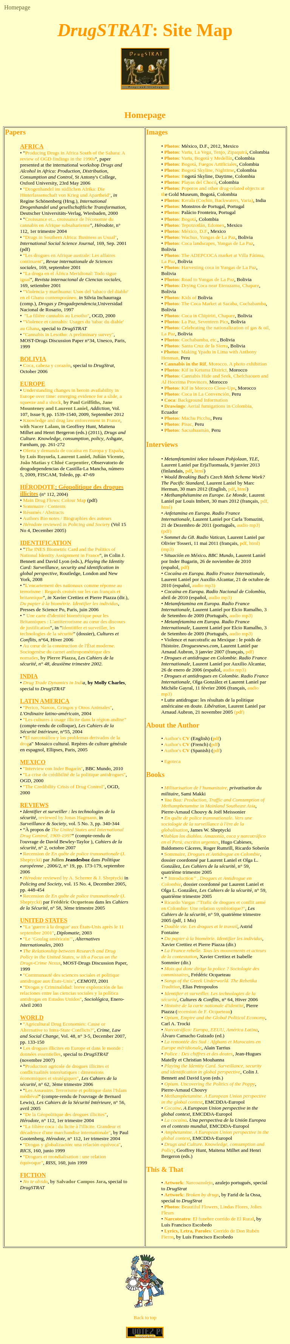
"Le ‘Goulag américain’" (48, 939)
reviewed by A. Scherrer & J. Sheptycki (82, 878)
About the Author (172, 725)
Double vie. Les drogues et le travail (201, 926)
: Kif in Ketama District (203, 370)
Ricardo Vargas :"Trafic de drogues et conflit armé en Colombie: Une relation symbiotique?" (213, 905)
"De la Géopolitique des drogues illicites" (64, 1114)
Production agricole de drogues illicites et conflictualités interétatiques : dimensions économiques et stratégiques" (64, 1072)
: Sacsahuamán (186, 430)
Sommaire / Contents (44, 506)
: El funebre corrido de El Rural (222, 1219)
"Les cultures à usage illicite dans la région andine (73, 719)
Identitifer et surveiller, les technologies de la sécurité (67, 630)
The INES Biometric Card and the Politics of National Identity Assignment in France (68, 552)
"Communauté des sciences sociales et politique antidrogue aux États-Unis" (69, 978)
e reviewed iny (66, 524)
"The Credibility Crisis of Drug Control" (64, 786)
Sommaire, (212, 854)
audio (198, 585)
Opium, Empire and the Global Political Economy (214, 1017)
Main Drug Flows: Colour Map (54, 500)
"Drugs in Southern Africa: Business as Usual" (69, 237)
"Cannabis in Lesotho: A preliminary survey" (68, 334)
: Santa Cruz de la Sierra (196, 346)
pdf (188, 471)
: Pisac (177, 424)
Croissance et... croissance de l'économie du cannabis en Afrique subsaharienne (67, 222)
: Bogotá (187, 219)
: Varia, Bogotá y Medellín (206, 158)
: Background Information (195, 400)
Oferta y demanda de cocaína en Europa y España (72, 456)
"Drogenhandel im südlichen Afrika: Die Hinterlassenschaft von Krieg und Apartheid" (65, 192)
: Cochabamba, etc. (191, 339)
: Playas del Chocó (198, 182)
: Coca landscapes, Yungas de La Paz (208, 243)
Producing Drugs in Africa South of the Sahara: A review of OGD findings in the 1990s (72, 156)
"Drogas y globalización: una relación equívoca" (71, 1144)
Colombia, (242, 406)
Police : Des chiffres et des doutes (198, 1054)
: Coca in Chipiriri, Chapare (199, 315)
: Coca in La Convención (196, 394)
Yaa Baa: (173, 800)
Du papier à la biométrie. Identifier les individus (69, 603)
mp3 (167, 549)
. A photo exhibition (247, 364)
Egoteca (172, 761)
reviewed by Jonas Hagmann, (69, 817)
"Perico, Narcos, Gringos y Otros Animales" (67, 707)
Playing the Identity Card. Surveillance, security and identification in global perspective (211, 1069)
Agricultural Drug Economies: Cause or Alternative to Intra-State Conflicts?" (62, 1027)
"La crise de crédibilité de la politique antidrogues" (74, 774)
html (199, 471)
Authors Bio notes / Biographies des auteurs (66, 518)
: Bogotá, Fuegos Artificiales (208, 164)
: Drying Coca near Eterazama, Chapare (211, 285)
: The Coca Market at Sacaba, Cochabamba (215, 303)
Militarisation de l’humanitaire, (196, 787)
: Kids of (181, 297)
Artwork (173, 1182)
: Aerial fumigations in (197, 406)
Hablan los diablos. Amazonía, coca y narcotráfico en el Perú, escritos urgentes (213, 839)
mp (245, 615)
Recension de (37, 853)
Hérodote (32, 878)
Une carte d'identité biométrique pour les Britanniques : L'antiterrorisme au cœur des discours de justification (72, 621)
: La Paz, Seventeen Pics (196, 321)
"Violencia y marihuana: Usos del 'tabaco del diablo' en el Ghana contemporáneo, (74, 294)
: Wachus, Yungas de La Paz (207, 237)
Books (155, 774)
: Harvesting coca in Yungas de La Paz (217, 267)
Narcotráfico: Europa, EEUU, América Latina (211, 1029)
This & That (164, 1169)
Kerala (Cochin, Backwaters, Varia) (217, 200)
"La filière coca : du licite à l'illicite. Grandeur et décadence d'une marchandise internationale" (70, 1129)
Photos (171, 146)
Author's (177, 738)
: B (182, 176)
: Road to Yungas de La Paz (199, 279)
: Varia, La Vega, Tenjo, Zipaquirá (213, 152)
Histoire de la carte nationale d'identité (204, 1005)
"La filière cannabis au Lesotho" (56, 315)
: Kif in (187, 388)
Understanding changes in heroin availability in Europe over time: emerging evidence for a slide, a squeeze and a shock (71, 396)
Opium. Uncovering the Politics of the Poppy (209, 1084)
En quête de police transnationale (85, 853)
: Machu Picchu (187, 418)
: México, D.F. (193, 231)
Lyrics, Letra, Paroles (187, 1231)
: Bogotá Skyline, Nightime (206, 170)
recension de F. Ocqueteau (203, 1011)
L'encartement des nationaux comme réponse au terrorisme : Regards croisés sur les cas (71, 588)
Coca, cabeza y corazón (47, 365)
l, (178, 567)
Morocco (217, 364)
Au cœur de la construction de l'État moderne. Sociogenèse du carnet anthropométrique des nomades (67, 652)
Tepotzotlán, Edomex (202, 225)
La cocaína (175, 1120)
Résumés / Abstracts (43, 512)
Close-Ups (224, 388)
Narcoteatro (177, 1219)
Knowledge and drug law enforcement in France (71, 420)
